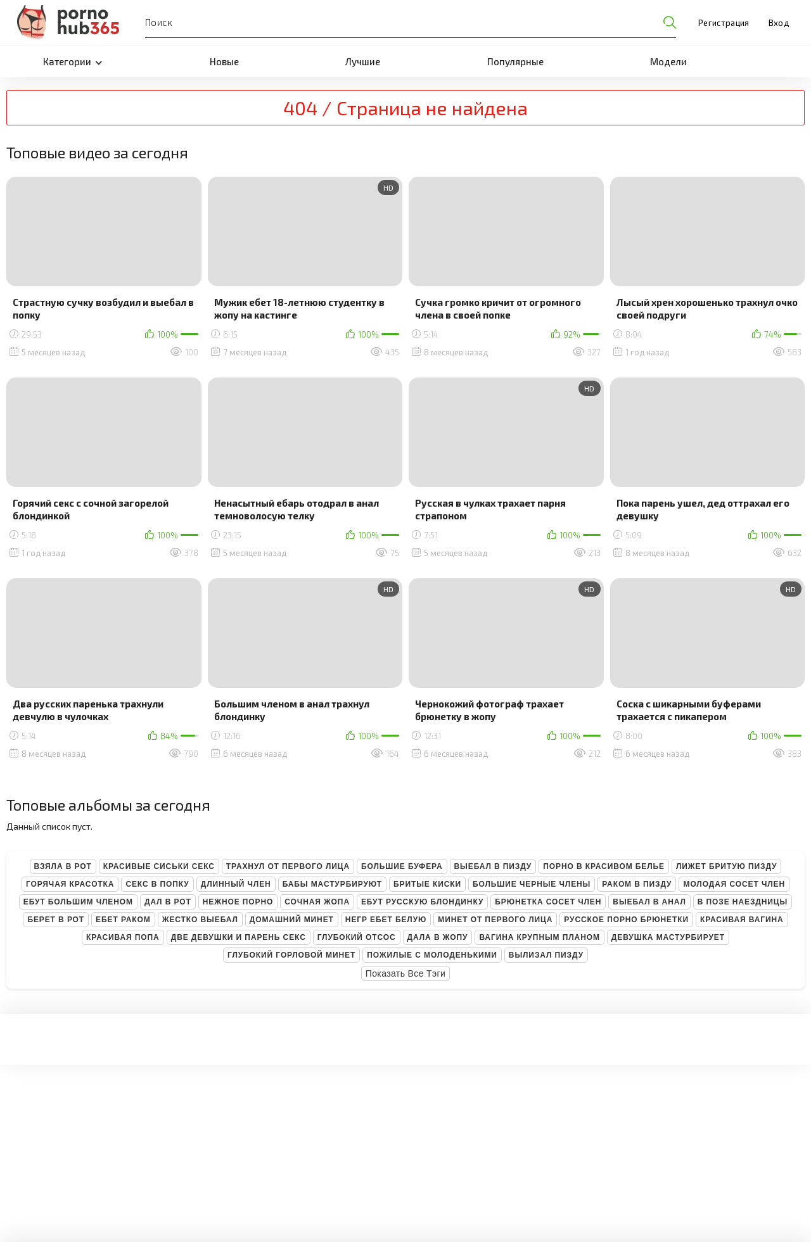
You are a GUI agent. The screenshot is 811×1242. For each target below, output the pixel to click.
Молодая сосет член (734, 884)
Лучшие (362, 61)
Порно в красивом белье (604, 866)
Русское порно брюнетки (626, 919)
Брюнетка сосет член (548, 901)
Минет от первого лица (495, 919)
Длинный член (236, 884)
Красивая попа (123, 937)
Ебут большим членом (78, 901)
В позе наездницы (743, 901)
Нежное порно (238, 901)
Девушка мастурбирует (668, 937)
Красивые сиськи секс (159, 866)
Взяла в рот (63, 866)
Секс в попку (157, 884)
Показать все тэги (406, 973)
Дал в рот (167, 901)
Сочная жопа (317, 901)
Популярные (515, 61)
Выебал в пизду (493, 866)
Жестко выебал (200, 919)
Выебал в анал (649, 901)
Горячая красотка (70, 884)
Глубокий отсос (356, 937)
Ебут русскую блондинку (422, 901)
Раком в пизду (637, 884)
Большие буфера (402, 866)
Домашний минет (292, 919)
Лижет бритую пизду (726, 866)
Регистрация (724, 23)
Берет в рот (55, 919)
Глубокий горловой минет (291, 955)
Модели (668, 61)
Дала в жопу (437, 937)
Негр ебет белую (386, 919)
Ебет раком (123, 919)
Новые (224, 61)
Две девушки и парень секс (238, 937)
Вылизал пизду (546, 955)
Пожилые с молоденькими (432, 955)
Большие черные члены (532, 884)
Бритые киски (427, 884)
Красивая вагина (742, 919)
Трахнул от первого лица (288, 866)
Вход (779, 23)
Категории (72, 61)
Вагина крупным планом (539, 937)
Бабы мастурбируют (332, 884)
